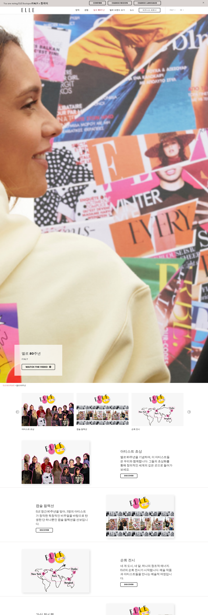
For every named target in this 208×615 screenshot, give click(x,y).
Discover (128, 476)
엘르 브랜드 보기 (117, 10)
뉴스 (132, 10)
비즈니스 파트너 (149, 10)
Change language (147, 3)
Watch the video (38, 367)
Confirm (97, 3)
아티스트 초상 (48, 411)
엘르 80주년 (99, 10)
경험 (86, 10)
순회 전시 (157, 411)
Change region (120, 3)
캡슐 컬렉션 (103, 411)
